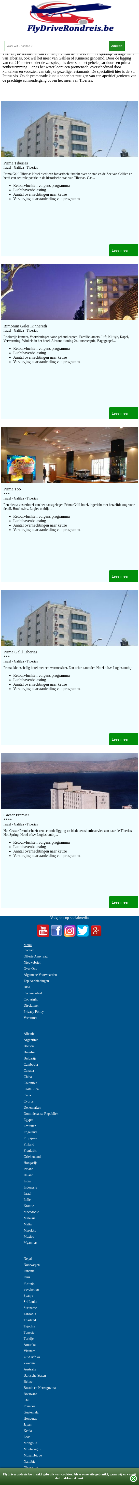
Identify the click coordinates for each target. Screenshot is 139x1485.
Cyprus (28, 1101)
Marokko (30, 1230)
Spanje (28, 1295)
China (28, 1077)
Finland (29, 1144)
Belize (28, 1381)
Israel (27, 1193)
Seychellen (31, 1289)
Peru (27, 1277)
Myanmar (30, 1243)
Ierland (28, 1169)
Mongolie (30, 1443)
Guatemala (31, 1412)
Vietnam (29, 1351)
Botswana (30, 1394)
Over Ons (30, 968)
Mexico (29, 1236)
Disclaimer (31, 1005)
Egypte (28, 1120)
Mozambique (33, 1455)
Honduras (30, 1418)
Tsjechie (29, 1326)
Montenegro (32, 1449)
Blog (27, 987)
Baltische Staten (35, 1375)
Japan (27, 1424)
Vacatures (30, 1018)
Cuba (27, 1095)
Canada (29, 1071)
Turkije (29, 1338)
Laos (27, 1437)
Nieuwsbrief (32, 962)
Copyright (31, 999)
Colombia (30, 1083)
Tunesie (29, 1332)
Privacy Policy (34, 1012)
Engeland (30, 1132)
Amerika (30, 1345)
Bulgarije (30, 1058)
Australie (30, 1369)
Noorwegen (32, 1265)
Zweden (29, 1363)
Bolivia (29, 1046)
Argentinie (31, 1040)
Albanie (29, 1034)
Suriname (30, 1308)
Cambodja (31, 1064)
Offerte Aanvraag (35, 956)
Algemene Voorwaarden (40, 975)
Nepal (28, 1259)
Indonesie (30, 1187)
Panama (29, 1271)
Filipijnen (30, 1138)
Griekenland (32, 1157)
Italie (27, 1200)
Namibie (29, 1461)
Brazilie (29, 1052)
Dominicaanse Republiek (41, 1114)
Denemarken (32, 1107)
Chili (27, 1400)
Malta (28, 1224)
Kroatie (29, 1206)
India (27, 1181)
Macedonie (31, 1212)
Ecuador (29, 1406)
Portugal (29, 1283)
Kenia (28, 1431)
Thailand (30, 1320)
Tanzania (30, 1314)
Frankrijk (30, 1150)
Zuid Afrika (32, 1357)
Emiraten (30, 1126)
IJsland (28, 1175)
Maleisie (29, 1218)
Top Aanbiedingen (36, 981)
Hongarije (30, 1163)
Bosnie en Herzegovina (40, 1388)
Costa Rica (31, 1089)
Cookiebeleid (33, 993)
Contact (29, 950)
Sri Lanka (30, 1302)
